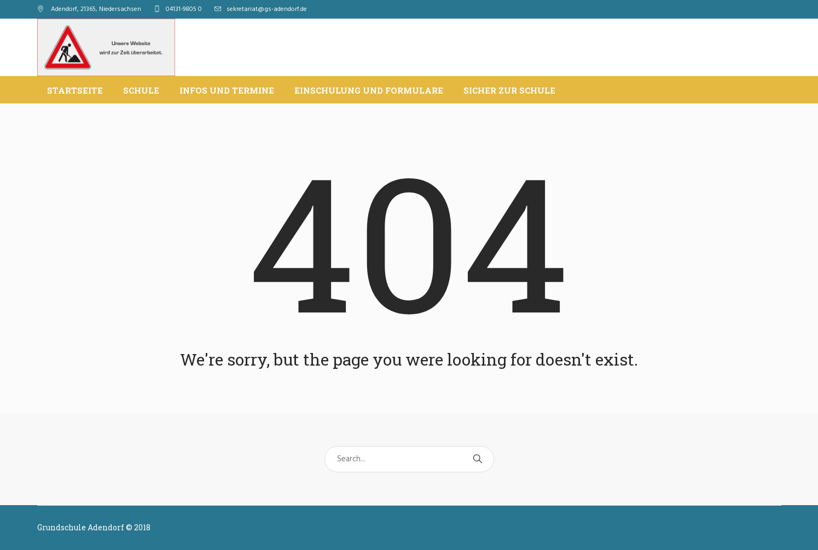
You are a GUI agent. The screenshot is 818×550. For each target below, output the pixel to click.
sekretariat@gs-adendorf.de (267, 9)
